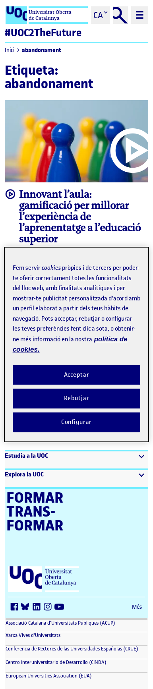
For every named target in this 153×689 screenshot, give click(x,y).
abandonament (41, 50)
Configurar (76, 422)
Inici (9, 50)
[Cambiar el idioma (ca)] (100, 15)
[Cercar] (120, 15)
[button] (76, 459)
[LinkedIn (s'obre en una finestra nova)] (38, 607)
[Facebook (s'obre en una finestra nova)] (16, 607)
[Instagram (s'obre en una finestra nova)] (49, 607)
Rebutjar (76, 398)
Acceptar (76, 375)
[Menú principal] (139, 15)
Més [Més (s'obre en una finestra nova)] (137, 607)
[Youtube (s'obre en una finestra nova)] (60, 607)
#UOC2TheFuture (43, 32)
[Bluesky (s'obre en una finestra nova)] (27, 607)
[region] (76, 344)
